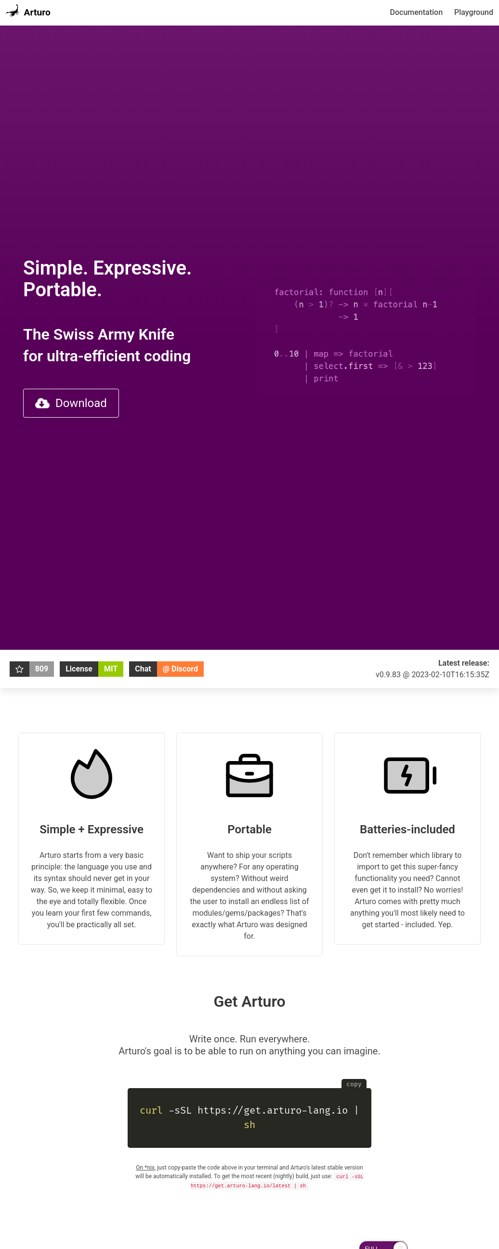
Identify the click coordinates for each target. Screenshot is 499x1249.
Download (71, 403)
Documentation (416, 12)
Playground (473, 12)
